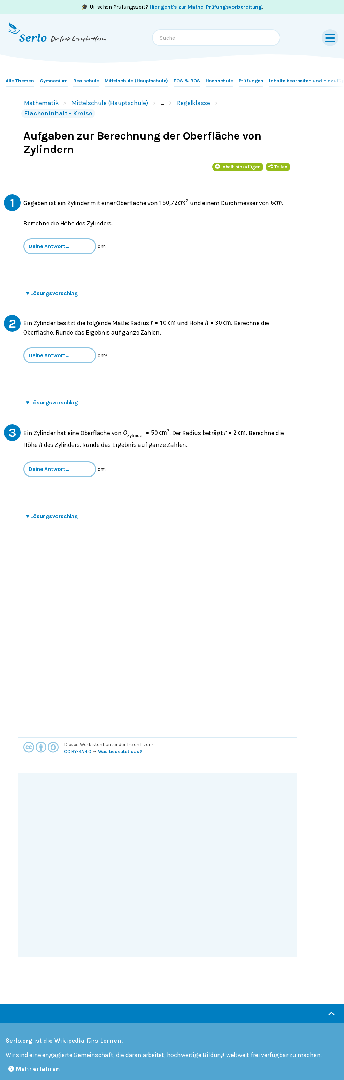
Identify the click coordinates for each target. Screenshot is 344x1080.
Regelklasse (193, 103)
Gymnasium (54, 81)
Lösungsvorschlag (52, 293)
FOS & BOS (187, 81)
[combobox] (216, 37)
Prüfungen (251, 81)
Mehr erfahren (34, 1069)
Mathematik (41, 103)
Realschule (86, 81)
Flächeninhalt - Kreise (58, 113)
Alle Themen (20, 81)
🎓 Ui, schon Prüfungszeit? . (172, 6)
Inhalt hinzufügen (238, 167)
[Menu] (330, 37)
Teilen (278, 167)
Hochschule (219, 81)
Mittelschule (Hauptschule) (136, 81)
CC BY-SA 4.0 (77, 752)
